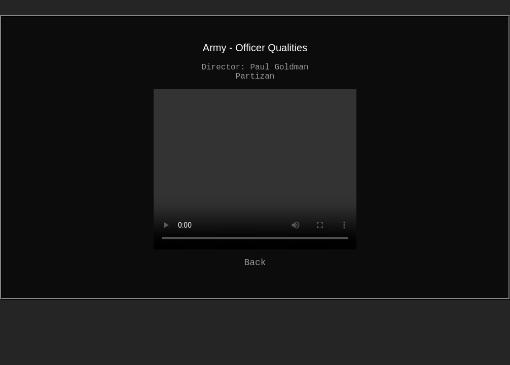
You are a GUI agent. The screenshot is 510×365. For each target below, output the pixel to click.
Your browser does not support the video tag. (255, 169)
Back (255, 263)
